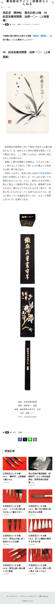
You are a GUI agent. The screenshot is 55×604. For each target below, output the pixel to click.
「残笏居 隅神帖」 (39, 36)
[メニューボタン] (2, 2)
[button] (20, 439)
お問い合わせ (43, 596)
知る (7, 24)
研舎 (14, 24)
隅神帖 (19, 24)
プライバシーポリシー (28, 596)
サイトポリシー (12, 596)
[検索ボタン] (53, 2)
